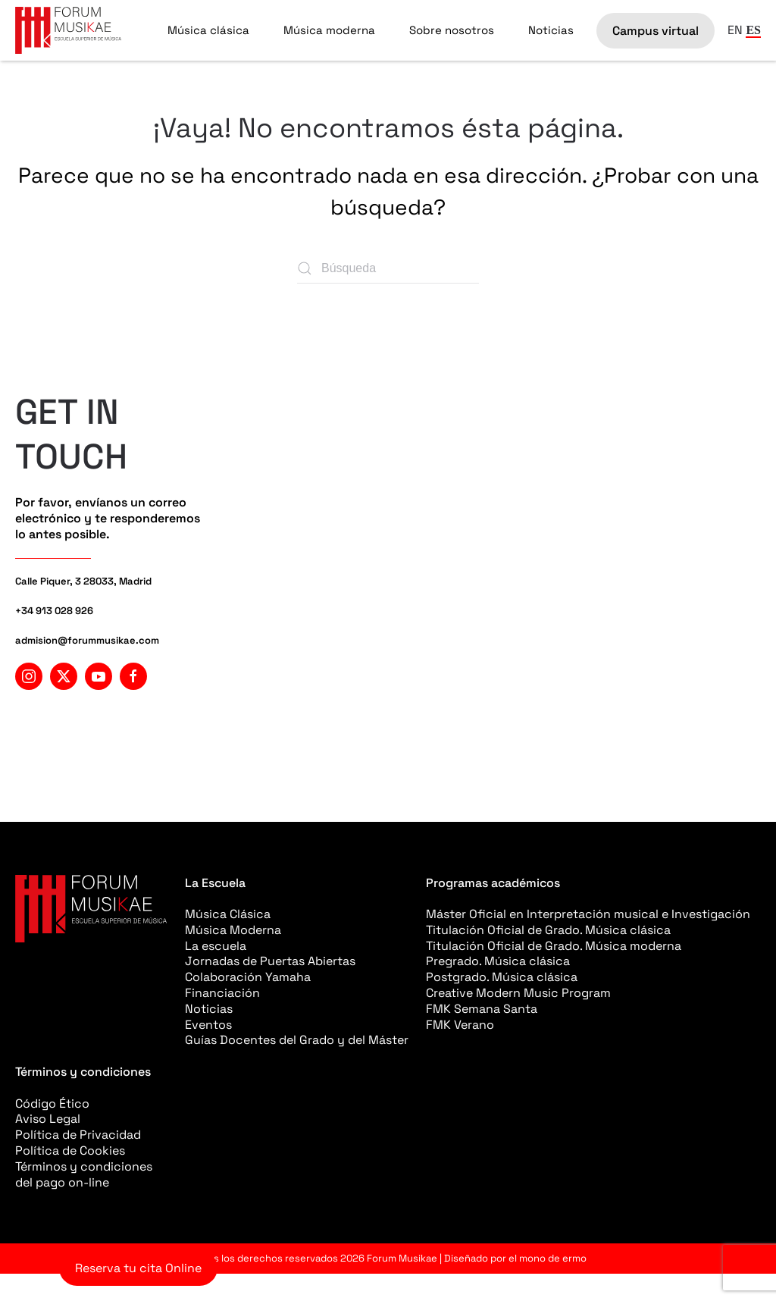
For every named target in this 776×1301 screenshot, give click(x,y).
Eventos (208, 1025)
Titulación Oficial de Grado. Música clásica (548, 930)
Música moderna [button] (329, 30)
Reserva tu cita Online (138, 1268)
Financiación (222, 993)
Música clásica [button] (208, 30)
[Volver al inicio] (68, 30)
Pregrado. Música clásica (498, 961)
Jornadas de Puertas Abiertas (270, 961)
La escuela (215, 946)
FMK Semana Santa (481, 1009)
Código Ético (52, 1103)
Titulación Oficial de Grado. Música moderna (553, 946)
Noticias (551, 30)
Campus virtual (655, 31)
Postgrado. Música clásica (501, 977)
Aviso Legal (47, 1119)
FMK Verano (460, 1025)
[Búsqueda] (388, 268)
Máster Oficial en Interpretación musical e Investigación (588, 914)
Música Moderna (233, 930)
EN (735, 30)
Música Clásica (228, 914)
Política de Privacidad (78, 1135)
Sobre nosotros (451, 30)
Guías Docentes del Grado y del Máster (296, 1040)
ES (753, 30)
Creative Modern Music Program (518, 993)
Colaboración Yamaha (248, 977)
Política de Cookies (70, 1150)
